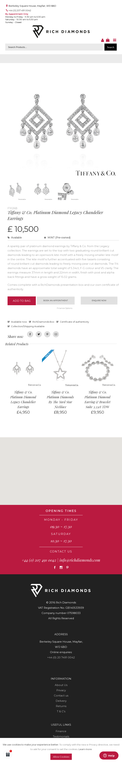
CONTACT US (61, 551)
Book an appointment (55, 300)
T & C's (61, 711)
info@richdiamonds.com (80, 560)
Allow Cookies (61, 756)
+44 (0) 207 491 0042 (20, 10)
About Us (61, 685)
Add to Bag (22, 301)
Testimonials (61, 736)
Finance (61, 731)
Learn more (85, 749)
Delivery (61, 701)
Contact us (61, 695)
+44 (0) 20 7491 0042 (61, 657)
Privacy (61, 690)
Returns (61, 706)
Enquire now (99, 300)
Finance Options (64, 308)
